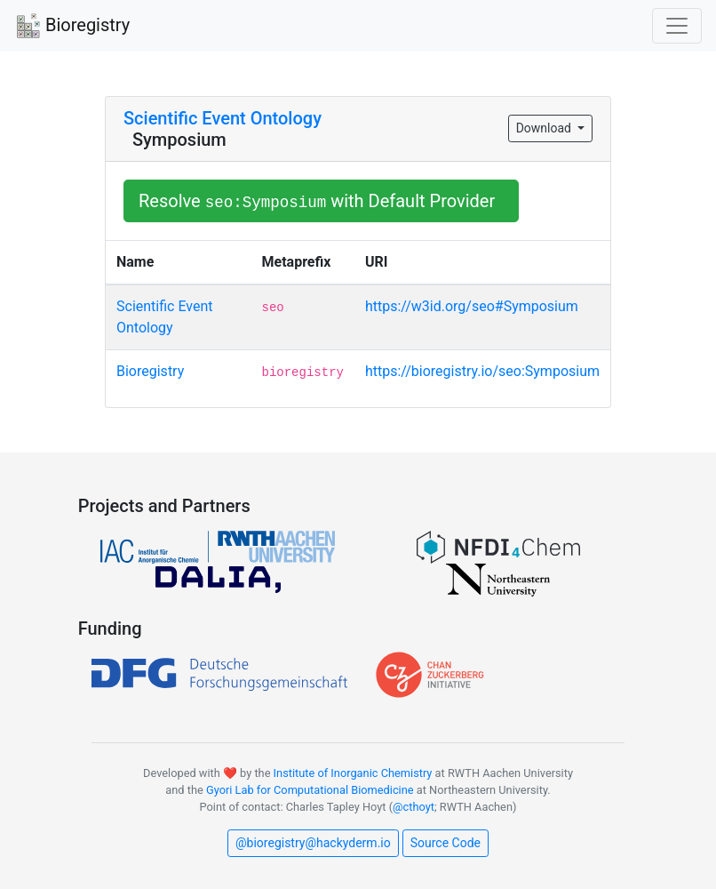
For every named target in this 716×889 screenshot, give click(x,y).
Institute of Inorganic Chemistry (353, 773)
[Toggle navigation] (677, 26)
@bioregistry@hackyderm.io (313, 843)
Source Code (445, 843)
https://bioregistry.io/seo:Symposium (482, 371)
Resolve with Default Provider (321, 201)
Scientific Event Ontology (222, 118)
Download (545, 128)
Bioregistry (72, 26)
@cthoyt (413, 806)
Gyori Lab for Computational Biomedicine (310, 790)
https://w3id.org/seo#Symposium (471, 306)
